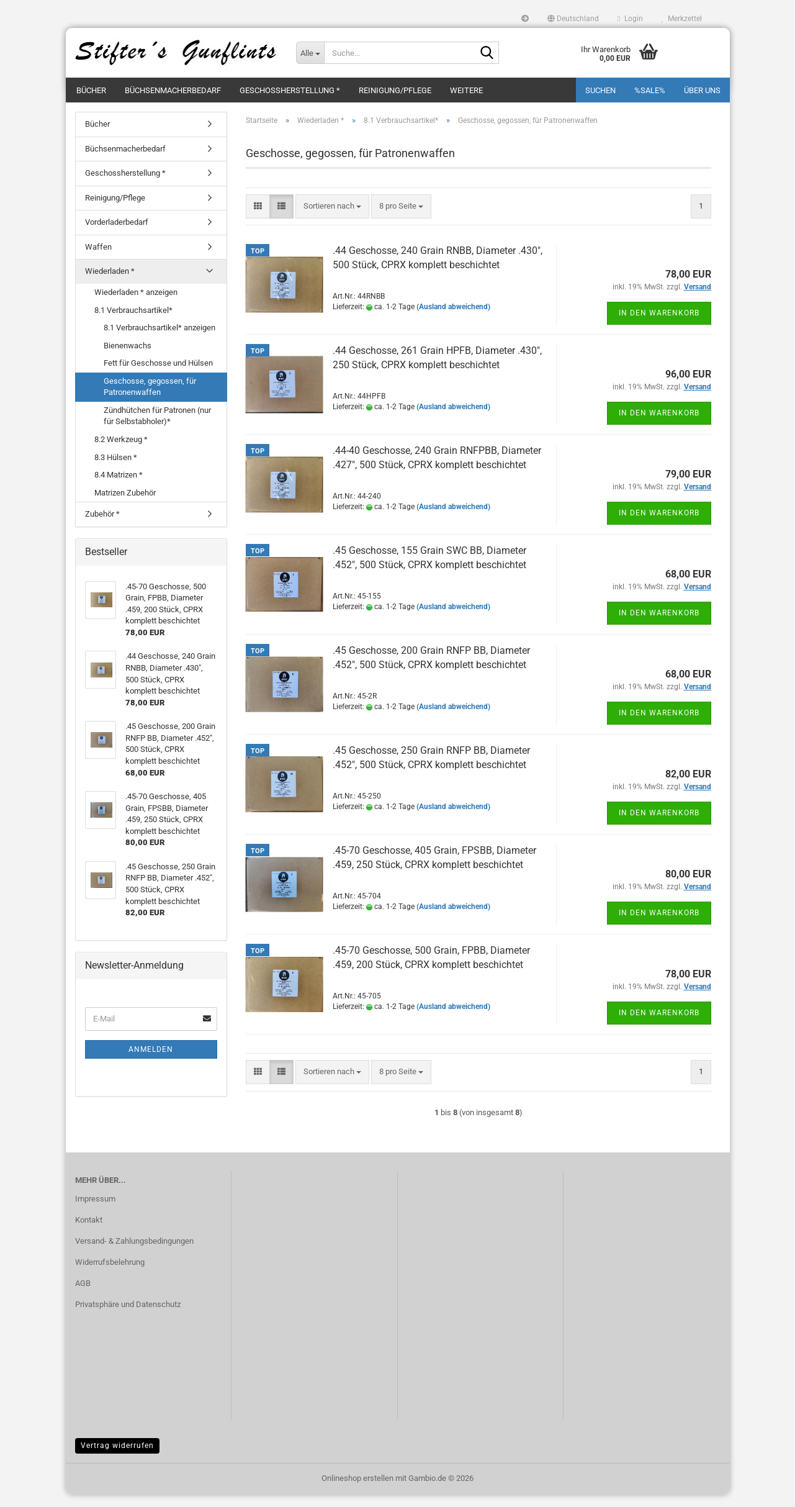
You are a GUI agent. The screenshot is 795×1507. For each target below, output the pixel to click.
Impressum (95, 1211)
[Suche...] (309, 53)
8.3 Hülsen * (115, 469)
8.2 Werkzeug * (121, 451)
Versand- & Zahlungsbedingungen (134, 1253)
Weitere (466, 90)
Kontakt (88, 1232)
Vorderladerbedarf (116, 234)
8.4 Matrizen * (118, 487)
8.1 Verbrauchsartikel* (133, 322)
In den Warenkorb (659, 325)
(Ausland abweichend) (453, 319)
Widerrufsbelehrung (110, 1274)
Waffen (98, 259)
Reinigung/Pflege (395, 90)
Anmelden (150, 1061)
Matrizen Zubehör (125, 505)
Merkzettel (682, 18)
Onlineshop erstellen (357, 1490)
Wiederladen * (110, 283)
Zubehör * (102, 526)
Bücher (91, 90)
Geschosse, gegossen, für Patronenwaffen (150, 399)
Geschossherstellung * (290, 90)
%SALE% (649, 90)
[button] (573, 18)
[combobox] (332, 219)
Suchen (600, 90)
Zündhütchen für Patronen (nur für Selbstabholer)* (157, 428)
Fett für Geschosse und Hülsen (158, 375)
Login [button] (630, 18)
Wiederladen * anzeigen (135, 304)
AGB (83, 1295)
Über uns (702, 90)
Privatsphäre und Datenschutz (128, 1316)
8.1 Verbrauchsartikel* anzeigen (159, 340)
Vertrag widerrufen (117, 1458)
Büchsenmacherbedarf (173, 90)
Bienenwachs (127, 358)
